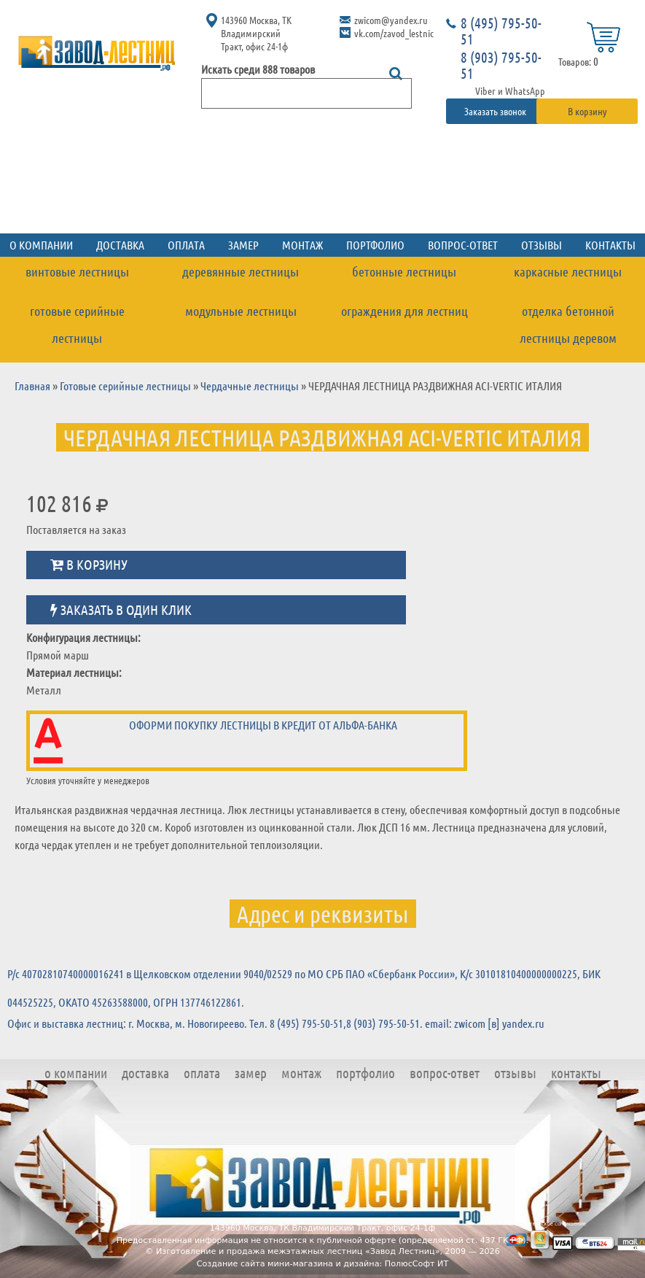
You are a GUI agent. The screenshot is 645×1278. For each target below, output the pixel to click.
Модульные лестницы (241, 311)
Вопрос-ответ (463, 245)
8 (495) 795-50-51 (501, 31)
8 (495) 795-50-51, (308, 1023)
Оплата (186, 245)
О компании (75, 1072)
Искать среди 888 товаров (258, 69)
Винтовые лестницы (77, 271)
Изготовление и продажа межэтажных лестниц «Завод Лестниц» (298, 1251)
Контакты (576, 1072)
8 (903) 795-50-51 (501, 65)
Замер (243, 245)
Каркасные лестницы (568, 271)
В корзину (587, 110)
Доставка (120, 245)
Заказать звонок (496, 110)
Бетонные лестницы (404, 271)
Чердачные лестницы (249, 385)
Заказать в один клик (121, 609)
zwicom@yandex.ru (391, 19)
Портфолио (375, 245)
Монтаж (302, 245)
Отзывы (541, 245)
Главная (32, 385)
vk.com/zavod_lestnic (394, 32)
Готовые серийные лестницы (77, 324)
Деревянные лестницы (240, 271)
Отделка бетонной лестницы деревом (568, 324)
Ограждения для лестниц (404, 311)
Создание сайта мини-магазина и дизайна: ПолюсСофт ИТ (323, 1264)
